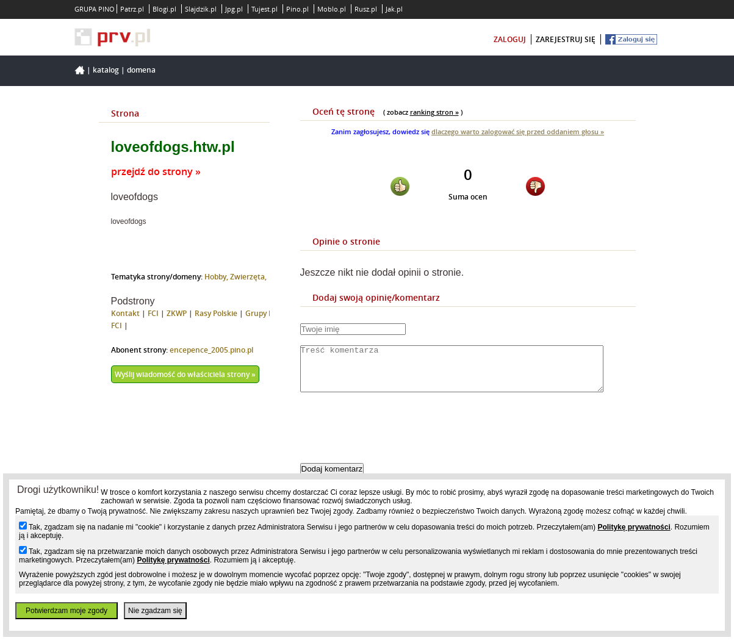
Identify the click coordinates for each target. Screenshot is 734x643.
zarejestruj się (565, 39)
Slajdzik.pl (201, 8)
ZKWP (177, 313)
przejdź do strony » (156, 171)
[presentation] (393, 438)
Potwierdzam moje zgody (66, 610)
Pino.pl (297, 8)
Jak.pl (394, 8)
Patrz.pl (132, 8)
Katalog (106, 70)
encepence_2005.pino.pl (211, 350)
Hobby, (217, 276)
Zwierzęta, (248, 276)
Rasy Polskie (216, 313)
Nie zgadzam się (155, 610)
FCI (153, 313)
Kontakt (125, 313)
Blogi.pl (164, 8)
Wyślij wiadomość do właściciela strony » (185, 374)
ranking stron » (434, 112)
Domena (141, 70)
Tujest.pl (264, 8)
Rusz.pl (365, 8)
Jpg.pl (234, 8)
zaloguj (510, 39)
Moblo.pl (331, 8)
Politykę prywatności (633, 527)
